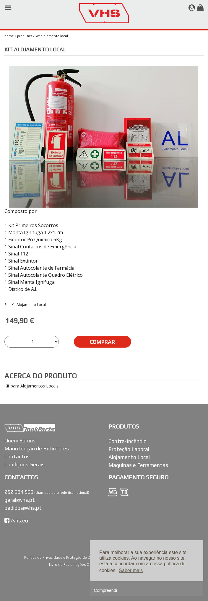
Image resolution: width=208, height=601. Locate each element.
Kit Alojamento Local (51, 36)
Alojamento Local (129, 457)
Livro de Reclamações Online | (75, 564)
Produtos (24, 36)
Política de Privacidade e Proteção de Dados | (63, 557)
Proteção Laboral (128, 449)
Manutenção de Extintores (36, 448)
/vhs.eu (16, 520)
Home (9, 36)
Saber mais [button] (131, 570)
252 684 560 (18, 492)
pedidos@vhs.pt (23, 508)
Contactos (17, 456)
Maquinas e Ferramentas (138, 465)
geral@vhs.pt (19, 500)
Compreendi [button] (105, 590)
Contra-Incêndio (127, 441)
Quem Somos (19, 440)
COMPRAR (102, 342)
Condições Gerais (24, 464)
